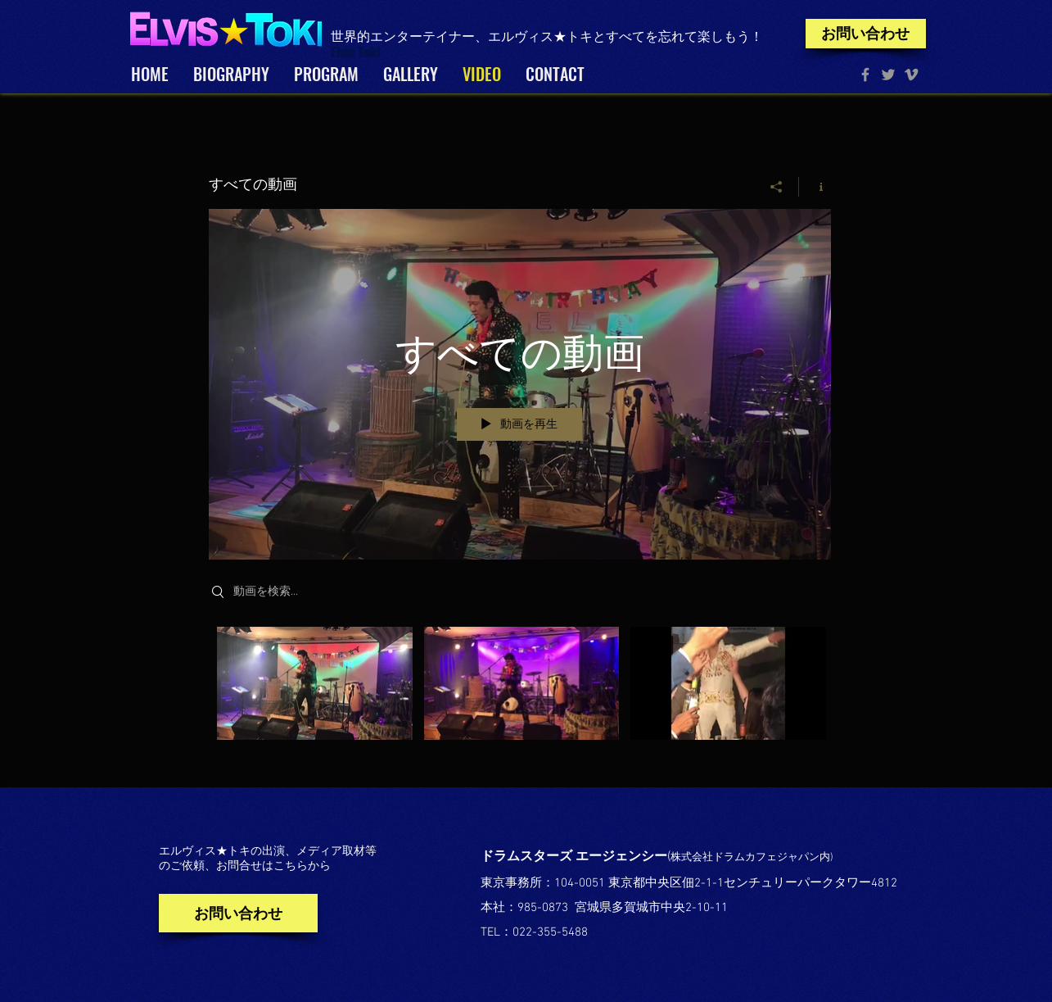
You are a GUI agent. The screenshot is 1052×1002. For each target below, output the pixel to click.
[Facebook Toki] (865, 75)
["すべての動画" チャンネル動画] (520, 695)
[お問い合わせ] (866, 33)
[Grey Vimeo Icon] (911, 75)
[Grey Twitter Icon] (888, 75)
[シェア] (776, 187)
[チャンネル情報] (815, 187)
